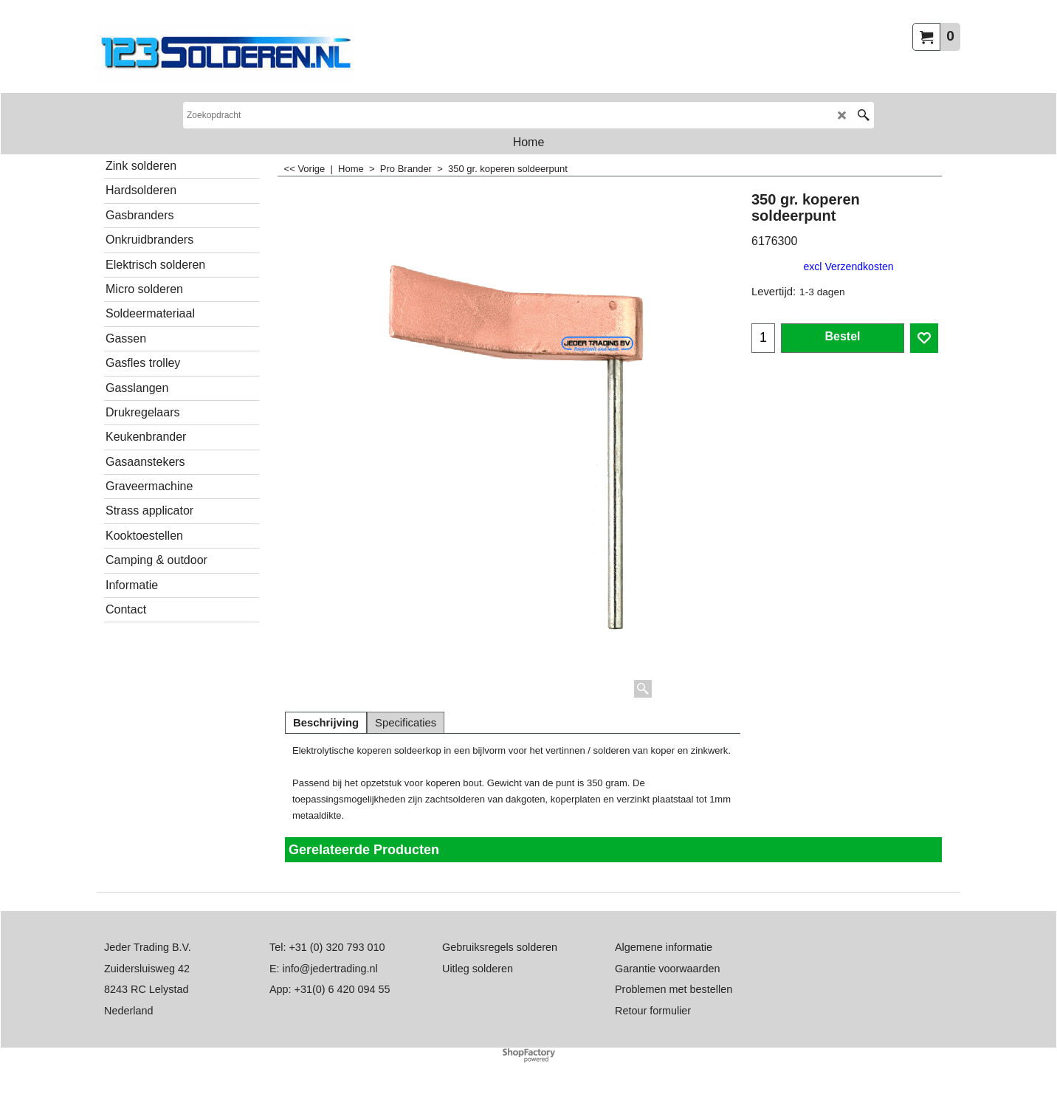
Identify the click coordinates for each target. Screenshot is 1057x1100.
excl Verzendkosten (848, 266)
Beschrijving (326, 723)
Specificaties (405, 723)
